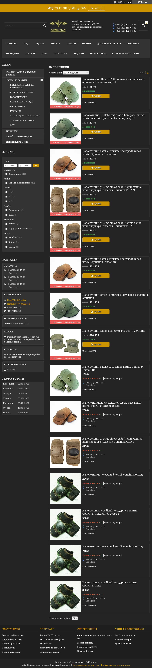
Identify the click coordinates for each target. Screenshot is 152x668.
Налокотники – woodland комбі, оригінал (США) (112, 474)
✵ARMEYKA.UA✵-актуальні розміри (21, 73)
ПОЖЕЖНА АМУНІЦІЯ (21, 101)
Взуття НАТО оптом (12, 635)
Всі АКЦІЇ (96, 8)
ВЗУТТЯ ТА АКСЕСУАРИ (22, 92)
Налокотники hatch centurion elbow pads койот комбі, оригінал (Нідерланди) (111, 404)
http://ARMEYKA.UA (16, 300)
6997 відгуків (124, 2)
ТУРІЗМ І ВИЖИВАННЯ (22, 120)
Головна (11, 43)
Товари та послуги (16, 80)
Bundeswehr (46, 643)
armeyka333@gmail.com (18, 304)
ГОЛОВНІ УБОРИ (18, 97)
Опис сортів (98, 53)
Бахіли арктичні (11, 643)
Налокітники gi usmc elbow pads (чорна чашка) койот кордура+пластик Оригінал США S (112, 440)
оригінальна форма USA (52, 647)
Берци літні (8, 647)
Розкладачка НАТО (87, 647)
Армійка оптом (123, 643)
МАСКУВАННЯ (17, 106)
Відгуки (79, 53)
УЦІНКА (40, 43)
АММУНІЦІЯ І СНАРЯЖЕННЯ (24, 115)
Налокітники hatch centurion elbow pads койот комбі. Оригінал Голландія (111, 152)
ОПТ (12, 125)
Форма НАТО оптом (50, 635)
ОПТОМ (86, 43)
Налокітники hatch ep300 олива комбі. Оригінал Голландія (112, 368)
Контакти (60, 53)
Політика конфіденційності (115, 665)
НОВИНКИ (133, 43)
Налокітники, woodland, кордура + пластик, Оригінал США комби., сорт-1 (110, 512)
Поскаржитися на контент (86, 665)
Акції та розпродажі (125, 635)
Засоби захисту (85, 642)
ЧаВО (45, 53)
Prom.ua (93, 662)
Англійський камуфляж (52, 639)
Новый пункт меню (17, 141)
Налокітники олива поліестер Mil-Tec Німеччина (113, 330)
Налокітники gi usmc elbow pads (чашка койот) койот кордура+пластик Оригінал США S (112, 224)
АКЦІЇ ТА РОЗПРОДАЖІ (19, 136)
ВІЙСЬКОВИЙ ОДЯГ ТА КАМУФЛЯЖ (22, 86)
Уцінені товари (123, 639)
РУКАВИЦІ (15, 111)
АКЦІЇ (26, 43)
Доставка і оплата (109, 43)
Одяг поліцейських (50, 651)
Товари (71, 43)
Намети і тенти (85, 651)
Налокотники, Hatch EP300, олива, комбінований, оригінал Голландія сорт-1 (113, 80)
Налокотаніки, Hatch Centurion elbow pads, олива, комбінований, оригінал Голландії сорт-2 (113, 116)
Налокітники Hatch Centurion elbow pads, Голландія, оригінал (115, 296)
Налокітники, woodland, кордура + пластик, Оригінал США (110, 584)
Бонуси (55, 43)
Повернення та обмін (126, 53)
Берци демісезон (11, 651)
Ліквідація (12, 53)
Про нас (31, 53)
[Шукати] (44, 25)
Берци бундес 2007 (12, 639)
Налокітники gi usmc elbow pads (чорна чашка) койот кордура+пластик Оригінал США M (112, 188)
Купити (97, 95)
